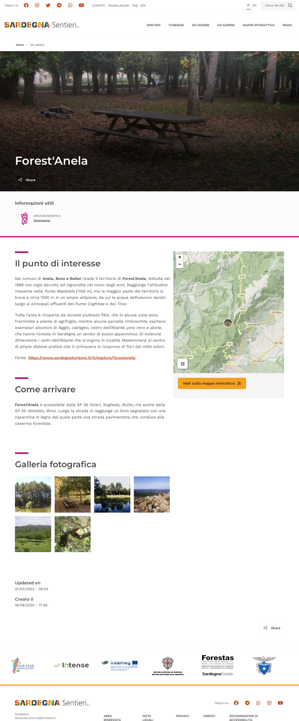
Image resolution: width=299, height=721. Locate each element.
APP (143, 5)
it (248, 5)
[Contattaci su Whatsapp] (70, 5)
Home (20, 44)
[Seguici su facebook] (26, 5)
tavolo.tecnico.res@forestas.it (35, 718)
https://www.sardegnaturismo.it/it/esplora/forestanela (81, 357)
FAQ (135, 5)
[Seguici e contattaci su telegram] (59, 5)
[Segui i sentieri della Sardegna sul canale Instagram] (37, 5)
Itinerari (176, 25)
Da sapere (226, 25)
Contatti (98, 5)
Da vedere (200, 25)
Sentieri (153, 25)
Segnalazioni (118, 5)
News (287, 25)
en (254, 5)
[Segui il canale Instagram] (269, 703)
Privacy (182, 716)
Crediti (209, 716)
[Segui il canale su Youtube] (81, 5)
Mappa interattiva (258, 25)
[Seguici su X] (48, 5)
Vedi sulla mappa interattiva (212, 383)
